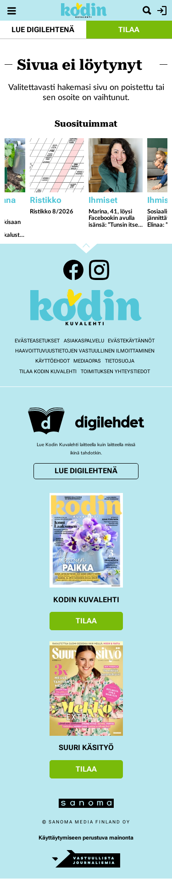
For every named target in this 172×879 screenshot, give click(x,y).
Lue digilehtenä (42, 29)
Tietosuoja (119, 361)
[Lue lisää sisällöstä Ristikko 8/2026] (57, 165)
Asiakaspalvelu (84, 341)
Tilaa (128, 29)
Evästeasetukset (37, 341)
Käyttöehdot (52, 361)
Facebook (73, 270)
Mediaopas (87, 361)
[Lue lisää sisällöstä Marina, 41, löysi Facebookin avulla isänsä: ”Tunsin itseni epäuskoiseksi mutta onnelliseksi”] (116, 165)
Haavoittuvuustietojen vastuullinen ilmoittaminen (85, 351)
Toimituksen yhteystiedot (115, 372)
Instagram (99, 270)
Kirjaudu (160, 10)
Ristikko (45, 200)
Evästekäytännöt (131, 341)
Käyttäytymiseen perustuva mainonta (86, 837)
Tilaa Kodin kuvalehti (48, 372)
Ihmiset (103, 200)
